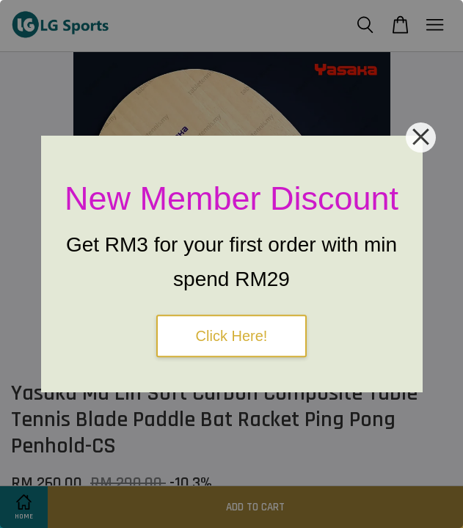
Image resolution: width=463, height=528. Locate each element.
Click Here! (232, 336)
